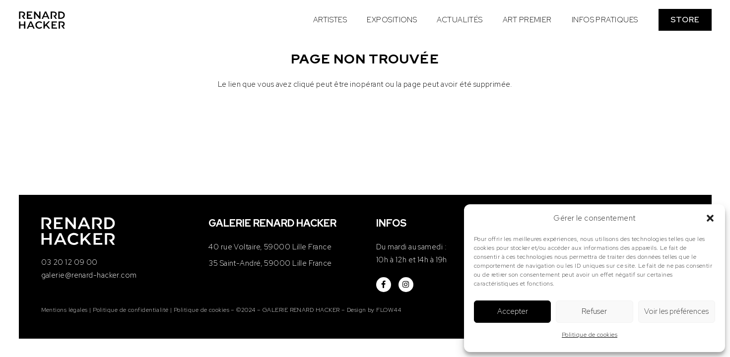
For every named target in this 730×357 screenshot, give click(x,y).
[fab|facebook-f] (383, 284)
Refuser (594, 311)
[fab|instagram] (405, 284)
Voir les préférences (676, 311)
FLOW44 (388, 310)
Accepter (512, 311)
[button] (710, 218)
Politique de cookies (589, 335)
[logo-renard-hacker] (42, 20)
